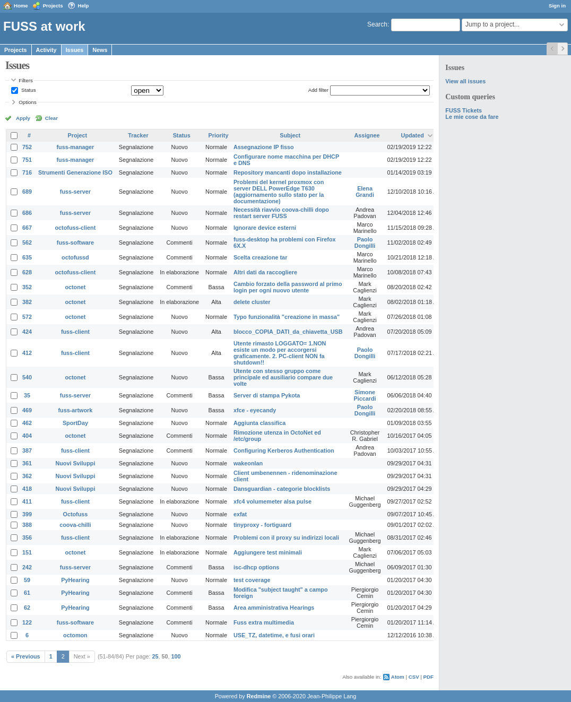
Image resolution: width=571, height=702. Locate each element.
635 (27, 257)
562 (27, 242)
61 (27, 593)
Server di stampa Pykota (266, 395)
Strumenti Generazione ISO (75, 172)
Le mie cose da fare (471, 117)
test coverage (252, 580)
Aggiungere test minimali (267, 552)
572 (27, 317)
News (99, 50)
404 (27, 435)
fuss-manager (75, 147)
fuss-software (75, 242)
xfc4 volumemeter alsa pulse (272, 501)
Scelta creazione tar (260, 257)
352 (27, 287)
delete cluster (252, 302)
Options (28, 102)
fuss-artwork (75, 410)
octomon (75, 635)
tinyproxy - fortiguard (262, 525)
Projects (53, 5)
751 (27, 160)
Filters (25, 80)
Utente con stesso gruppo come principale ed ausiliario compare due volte (283, 377)
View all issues (465, 81)
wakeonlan (248, 463)
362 (27, 476)
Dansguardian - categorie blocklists (281, 489)
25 (155, 656)
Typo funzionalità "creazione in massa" (286, 317)
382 (27, 302)
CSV (414, 677)
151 (27, 552)
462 (27, 423)
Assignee (367, 135)
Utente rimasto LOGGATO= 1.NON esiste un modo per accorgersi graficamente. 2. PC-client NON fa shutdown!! (279, 353)
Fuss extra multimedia (263, 622)
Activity (46, 50)
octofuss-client (75, 227)
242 (27, 567)
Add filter (318, 90)
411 (27, 501)
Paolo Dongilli (365, 242)
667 (27, 227)
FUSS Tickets (463, 110)
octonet (75, 287)
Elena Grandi (365, 191)
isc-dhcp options (256, 567)
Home (21, 5)
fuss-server (75, 191)
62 (27, 607)
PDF (428, 677)
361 (27, 463)
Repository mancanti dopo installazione (287, 172)
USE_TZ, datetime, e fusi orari (274, 635)
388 (27, 525)
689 (27, 191)
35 (27, 395)
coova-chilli (75, 525)
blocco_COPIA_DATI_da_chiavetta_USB (288, 331)
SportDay (75, 423)
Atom (397, 677)
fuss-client (75, 331)
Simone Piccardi (365, 395)
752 (27, 147)
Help (83, 5)
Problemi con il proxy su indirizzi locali (286, 537)
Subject (290, 135)
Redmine (259, 696)
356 (27, 537)
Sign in (557, 5)
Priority (219, 135)
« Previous (25, 656)
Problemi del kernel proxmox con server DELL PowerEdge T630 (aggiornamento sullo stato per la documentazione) (278, 191)
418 (27, 489)
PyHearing (75, 580)
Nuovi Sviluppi (75, 463)
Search (377, 24)
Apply (23, 118)
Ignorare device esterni (264, 227)
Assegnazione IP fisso (263, 147)
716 (27, 172)
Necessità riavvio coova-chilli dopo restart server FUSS (281, 212)
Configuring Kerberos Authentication (283, 450)
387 (27, 450)
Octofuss (75, 514)
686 (27, 213)
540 (27, 377)
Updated (412, 135)
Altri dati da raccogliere (265, 272)
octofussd (75, 257)
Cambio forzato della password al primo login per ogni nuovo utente (287, 287)
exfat (240, 514)
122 (27, 622)
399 (27, 514)
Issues (75, 50)
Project (78, 135)
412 (27, 353)
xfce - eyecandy (254, 410)
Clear (51, 118)
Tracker (138, 135)
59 (27, 580)
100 (176, 656)
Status (28, 90)
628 (27, 272)
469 (27, 410)
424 (27, 331)
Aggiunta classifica (259, 423)
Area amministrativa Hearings (273, 607)
